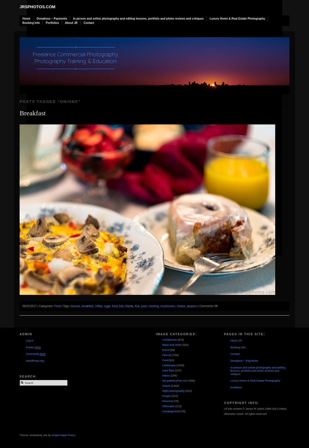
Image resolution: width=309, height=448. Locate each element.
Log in (29, 340)
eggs (107, 306)
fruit (137, 306)
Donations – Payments (52, 18)
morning (154, 306)
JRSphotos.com (37, 7)
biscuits (75, 306)
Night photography (173, 390)
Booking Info (31, 22)
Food (57, 306)
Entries (33, 347)
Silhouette (168, 406)
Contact (88, 22)
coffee (99, 306)
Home (26, 18)
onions (181, 306)
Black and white (171, 344)
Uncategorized (171, 411)
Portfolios (52, 22)
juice (144, 306)
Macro (166, 375)
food (114, 306)
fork (121, 306)
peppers (192, 306)
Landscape (169, 365)
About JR (71, 22)
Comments (35, 354)
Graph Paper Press (63, 435)
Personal (167, 401)
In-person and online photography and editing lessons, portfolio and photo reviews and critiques (138, 18)
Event (165, 349)
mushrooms (167, 306)
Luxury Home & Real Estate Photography (237, 18)
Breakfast (33, 113)
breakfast (87, 306)
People (166, 395)
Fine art (167, 355)
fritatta (129, 306)
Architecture (169, 339)
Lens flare (168, 370)
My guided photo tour (175, 380)
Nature (166, 385)
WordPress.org (35, 360)
